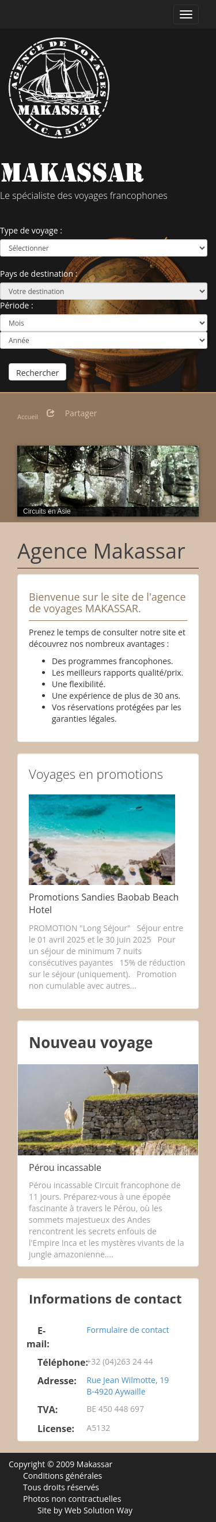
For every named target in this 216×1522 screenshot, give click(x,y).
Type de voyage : (31, 230)
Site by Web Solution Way (84, 1510)
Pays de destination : (38, 273)
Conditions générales (62, 1475)
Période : (16, 305)
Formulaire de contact (127, 1329)
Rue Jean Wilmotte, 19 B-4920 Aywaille (127, 1385)
